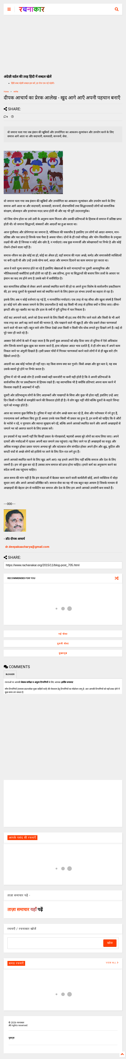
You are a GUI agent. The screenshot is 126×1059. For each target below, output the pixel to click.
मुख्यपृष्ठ (63, 653)
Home (6, 92)
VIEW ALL (112, 963)
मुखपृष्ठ (11, 1038)
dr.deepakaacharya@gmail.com (27, 547)
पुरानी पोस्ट (63, 643)
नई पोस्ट (63, 634)
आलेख (15, 92)
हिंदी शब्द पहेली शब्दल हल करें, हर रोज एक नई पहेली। (33, 83)
